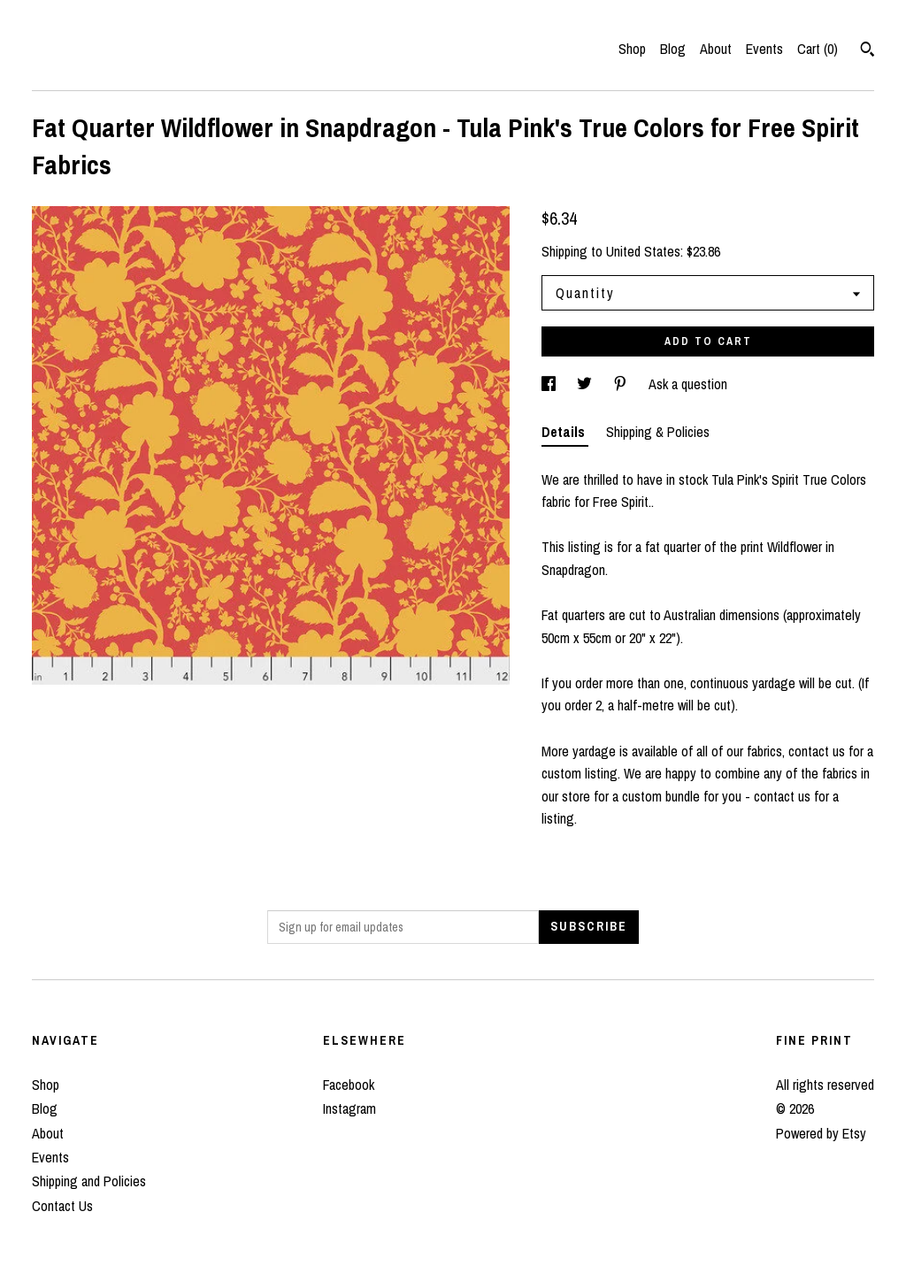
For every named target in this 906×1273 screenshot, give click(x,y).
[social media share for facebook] (550, 384)
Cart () (817, 48)
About (716, 48)
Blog (673, 48)
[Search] (867, 51)
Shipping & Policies (658, 431)
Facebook (348, 1084)
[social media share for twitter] (586, 384)
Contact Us (62, 1205)
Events (764, 48)
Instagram (349, 1108)
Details (564, 431)
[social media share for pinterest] (622, 384)
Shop (632, 48)
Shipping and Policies (89, 1181)
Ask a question (688, 384)
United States (643, 251)
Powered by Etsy (821, 1133)
